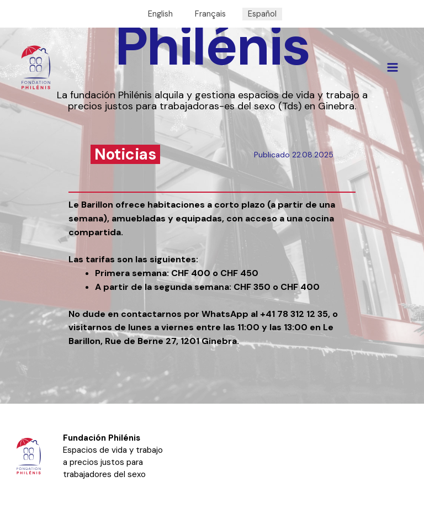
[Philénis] (35, 67)
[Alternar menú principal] (392, 67)
